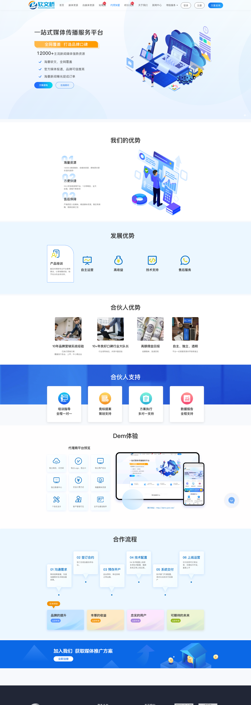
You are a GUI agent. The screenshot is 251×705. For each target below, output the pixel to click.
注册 (199, 5)
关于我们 (143, 5)
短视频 (102, 3)
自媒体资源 (88, 5)
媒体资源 (73, 5)
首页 (61, 5)
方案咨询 (215, 5)
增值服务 (172, 5)
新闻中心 (157, 5)
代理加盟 (115, 5)
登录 (185, 5)
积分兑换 (129, 3)
